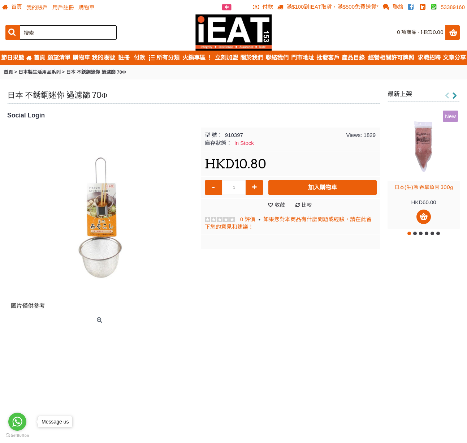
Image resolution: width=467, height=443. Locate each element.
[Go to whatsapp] (17, 422)
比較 (307, 205)
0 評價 (248, 219)
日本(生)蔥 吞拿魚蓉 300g (423, 187)
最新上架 (400, 94)
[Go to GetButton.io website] (17, 435)
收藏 (280, 205)
